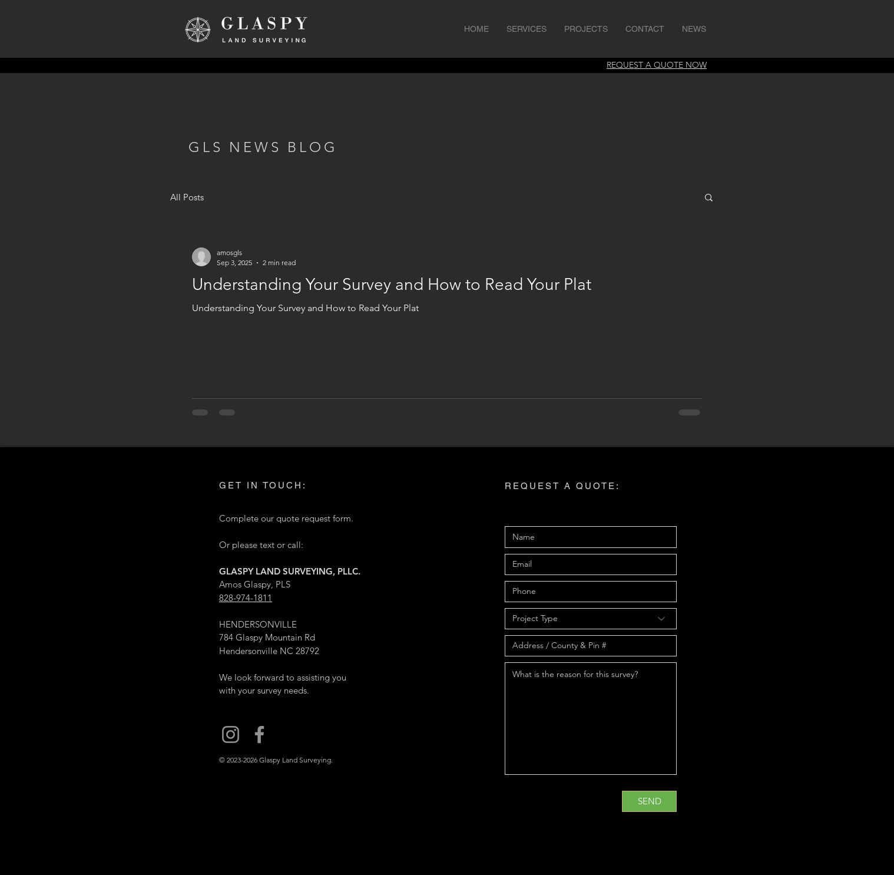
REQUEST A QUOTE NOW (657, 65)
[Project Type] (591, 618)
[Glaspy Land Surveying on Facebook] (259, 734)
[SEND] (649, 801)
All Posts (187, 197)
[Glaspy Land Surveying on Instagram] (230, 734)
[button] (708, 198)
